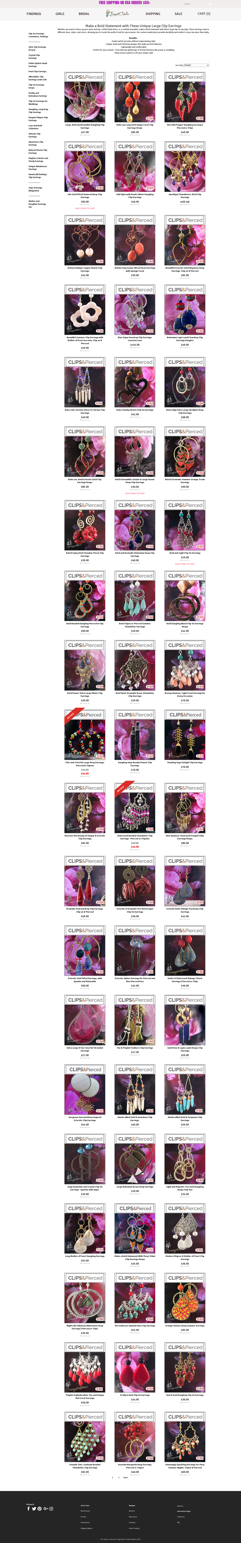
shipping (153, 14)
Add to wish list (85, 135)
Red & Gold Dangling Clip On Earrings (185, 1395)
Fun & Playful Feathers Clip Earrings (135, 1048)
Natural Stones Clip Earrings (38, 151)
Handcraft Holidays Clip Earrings (38, 176)
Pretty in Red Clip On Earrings (135, 1395)
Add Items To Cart (85, 208)
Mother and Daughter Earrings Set (37, 204)
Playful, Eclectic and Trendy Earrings (38, 159)
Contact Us (181, 1517)
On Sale (83, 1517)
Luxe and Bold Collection (35, 127)
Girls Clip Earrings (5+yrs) (37, 48)
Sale (178, 14)
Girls (60, 14)
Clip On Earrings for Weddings (38, 102)
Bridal (84, 14)
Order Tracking (134, 1528)
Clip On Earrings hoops (36, 86)
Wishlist (132, 1511)
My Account (133, 1517)
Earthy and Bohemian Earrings (38, 94)
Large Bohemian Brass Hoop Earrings (135, 1186)
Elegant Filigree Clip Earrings (38, 119)
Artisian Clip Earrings (34, 135)
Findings (34, 14)
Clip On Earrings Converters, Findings (38, 35)
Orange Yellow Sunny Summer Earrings (184, 1325)
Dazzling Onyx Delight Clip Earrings (185, 762)
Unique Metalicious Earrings (38, 168)
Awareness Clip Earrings (36, 143)
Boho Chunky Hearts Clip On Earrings (135, 410)
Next (125, 1477)
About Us (180, 1506)
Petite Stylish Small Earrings (38, 65)
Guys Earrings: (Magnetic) (36, 189)
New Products (85, 1511)
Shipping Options (86, 1528)
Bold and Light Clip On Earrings (185, 553)
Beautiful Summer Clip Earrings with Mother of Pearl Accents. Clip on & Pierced (85, 340)
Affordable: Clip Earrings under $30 (37, 78)
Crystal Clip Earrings (34, 56)
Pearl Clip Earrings (37, 71)
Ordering (132, 1522)
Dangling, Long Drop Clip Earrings (38, 111)
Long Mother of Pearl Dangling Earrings (85, 1256)
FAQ (178, 1522)
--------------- (34, 41)
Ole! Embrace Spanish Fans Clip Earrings (135, 1325)
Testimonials (85, 1522)
